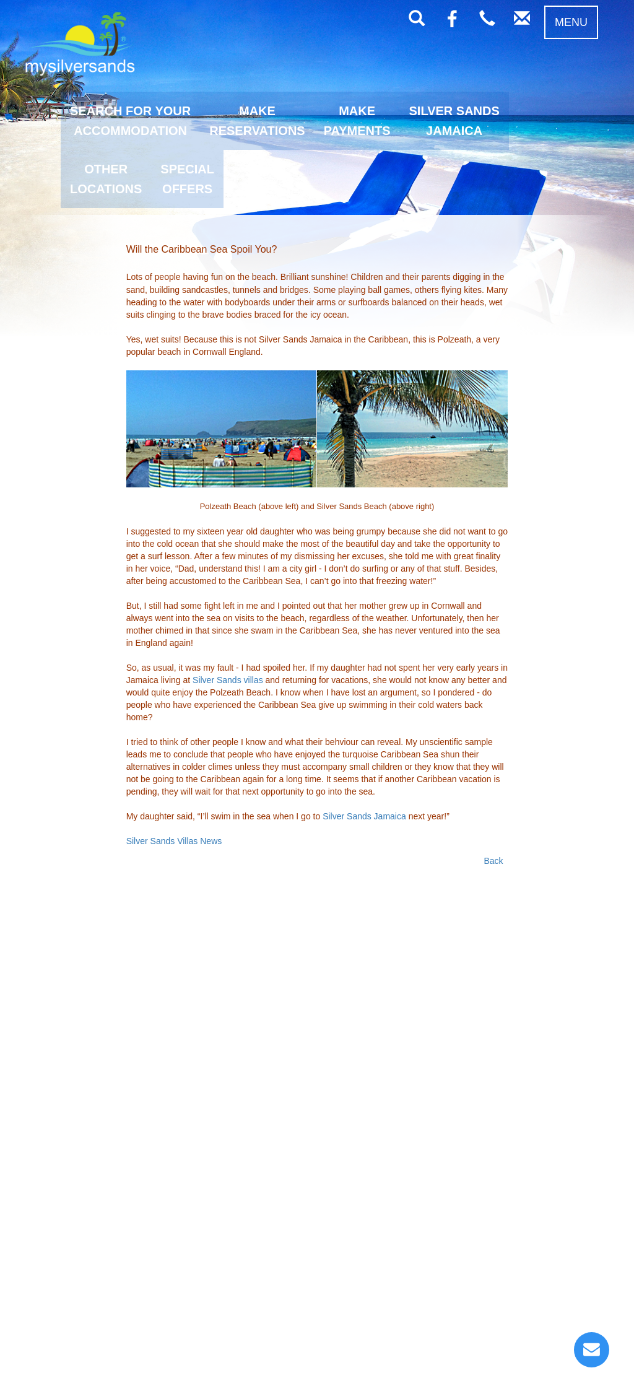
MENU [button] (571, 22)
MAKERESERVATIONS (257, 120)
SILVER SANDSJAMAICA (454, 120)
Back (493, 861)
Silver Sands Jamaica (364, 816)
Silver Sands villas (228, 680)
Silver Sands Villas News (174, 841)
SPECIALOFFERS (187, 179)
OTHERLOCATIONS (106, 179)
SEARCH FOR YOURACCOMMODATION (130, 120)
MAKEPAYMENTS (357, 120)
